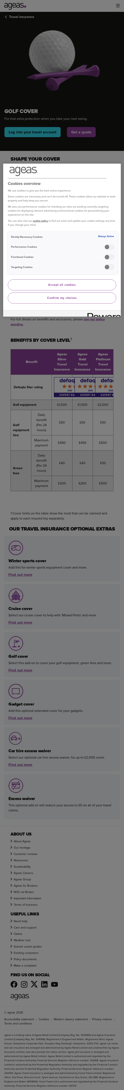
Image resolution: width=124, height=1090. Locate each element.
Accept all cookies (62, 285)
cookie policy (40, 221)
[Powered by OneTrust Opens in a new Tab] (103, 314)
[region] (62, 240)
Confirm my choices (62, 298)
